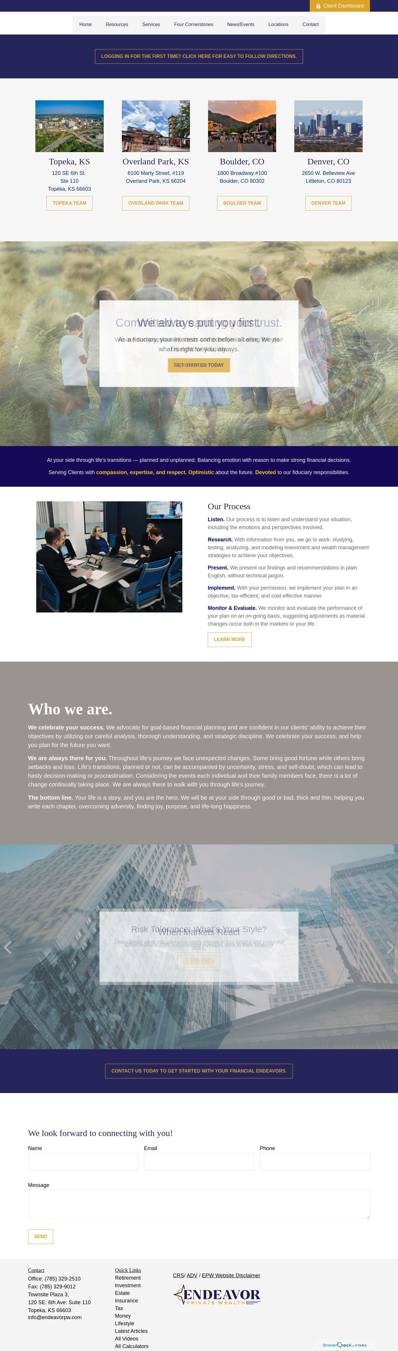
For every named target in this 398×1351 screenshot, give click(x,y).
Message (38, 1185)
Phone (267, 1148)
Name (35, 1148)
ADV (192, 1275)
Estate (122, 1293)
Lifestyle (124, 1323)
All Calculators (132, 1346)
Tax (119, 1308)
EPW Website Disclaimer (231, 1275)
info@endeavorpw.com (55, 1317)
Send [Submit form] (40, 1236)
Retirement (128, 1278)
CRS (178, 1275)
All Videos (127, 1339)
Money (123, 1316)
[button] (85, 24)
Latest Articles (131, 1331)
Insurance (126, 1301)
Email (150, 1148)
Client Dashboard (340, 6)
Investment (128, 1285)
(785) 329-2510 (63, 1279)
